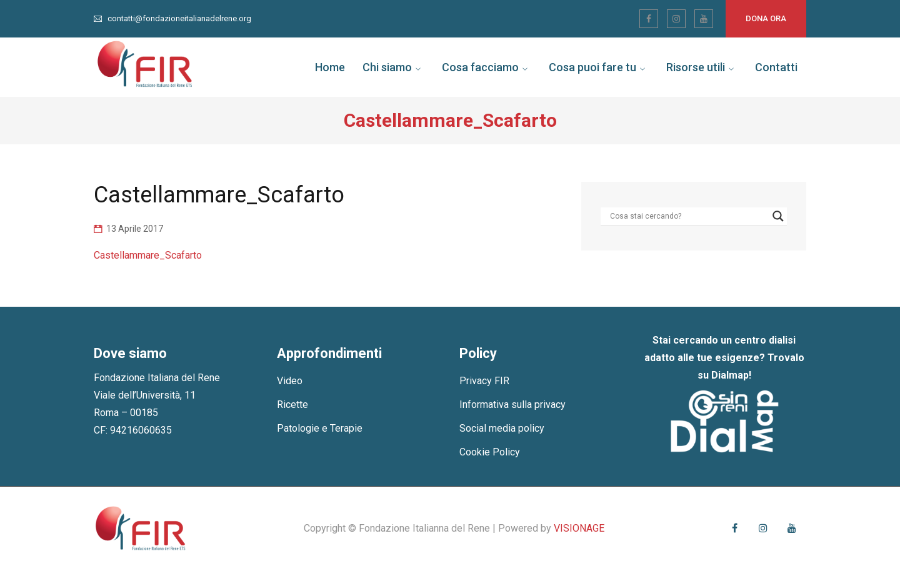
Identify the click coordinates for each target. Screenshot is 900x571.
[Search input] (688, 216)
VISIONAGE (579, 528)
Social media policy (501, 428)
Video (289, 381)
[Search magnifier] (778, 216)
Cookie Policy (489, 452)
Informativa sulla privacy (512, 404)
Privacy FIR (484, 381)
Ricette (292, 404)
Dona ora (766, 18)
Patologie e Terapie (319, 428)
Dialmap (730, 375)
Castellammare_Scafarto (148, 255)
